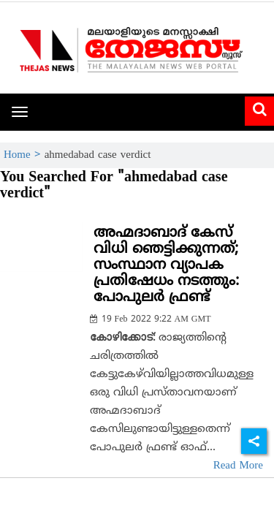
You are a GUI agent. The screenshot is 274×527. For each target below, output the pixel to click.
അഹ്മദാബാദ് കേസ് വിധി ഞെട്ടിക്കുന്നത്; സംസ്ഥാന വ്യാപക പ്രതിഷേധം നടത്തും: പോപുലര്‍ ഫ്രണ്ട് (166, 265)
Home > (24, 155)
